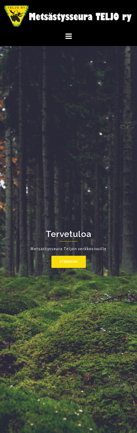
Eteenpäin (69, 262)
